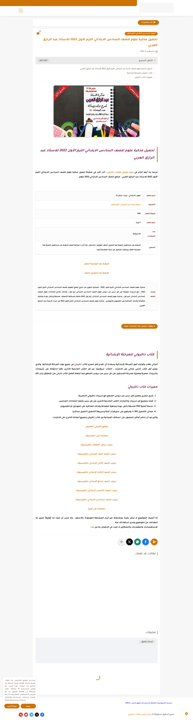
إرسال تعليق (147, 642)
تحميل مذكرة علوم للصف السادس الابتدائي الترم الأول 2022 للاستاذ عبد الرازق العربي (116, 69)
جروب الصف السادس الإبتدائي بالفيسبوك (96, 500)
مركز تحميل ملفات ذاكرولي (140, 715)
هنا (92, 527)
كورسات (48, 11)
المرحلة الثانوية (65, 11)
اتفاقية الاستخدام (149, 703)
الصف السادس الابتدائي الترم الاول (141, 34)
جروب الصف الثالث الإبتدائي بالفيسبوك (96, 472)
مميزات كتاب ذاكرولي (143, 77)
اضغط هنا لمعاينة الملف (96, 264)
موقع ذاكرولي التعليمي (96, 427)
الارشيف (130, 3)
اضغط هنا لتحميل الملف (96, 273)
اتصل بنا (111, 3)
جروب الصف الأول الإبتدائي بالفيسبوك (96, 454)
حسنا (28, 706)
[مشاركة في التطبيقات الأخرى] (121, 541)
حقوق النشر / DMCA (133, 703)
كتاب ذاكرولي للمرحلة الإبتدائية (139, 73)
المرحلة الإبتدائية (107, 11)
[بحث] (21, 11)
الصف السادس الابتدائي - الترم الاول (126, 205)
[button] (145, 541)
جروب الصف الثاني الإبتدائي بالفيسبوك (96, 463)
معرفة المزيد (12, 706)
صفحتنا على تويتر (96, 509)
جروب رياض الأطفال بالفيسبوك (96, 445)
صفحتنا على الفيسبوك (96, 436)
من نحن (121, 3)
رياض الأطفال (127, 11)
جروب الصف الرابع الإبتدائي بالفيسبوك (96, 481)
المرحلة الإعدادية (86, 11)
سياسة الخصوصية (164, 703)
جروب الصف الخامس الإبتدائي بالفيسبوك (96, 491)
